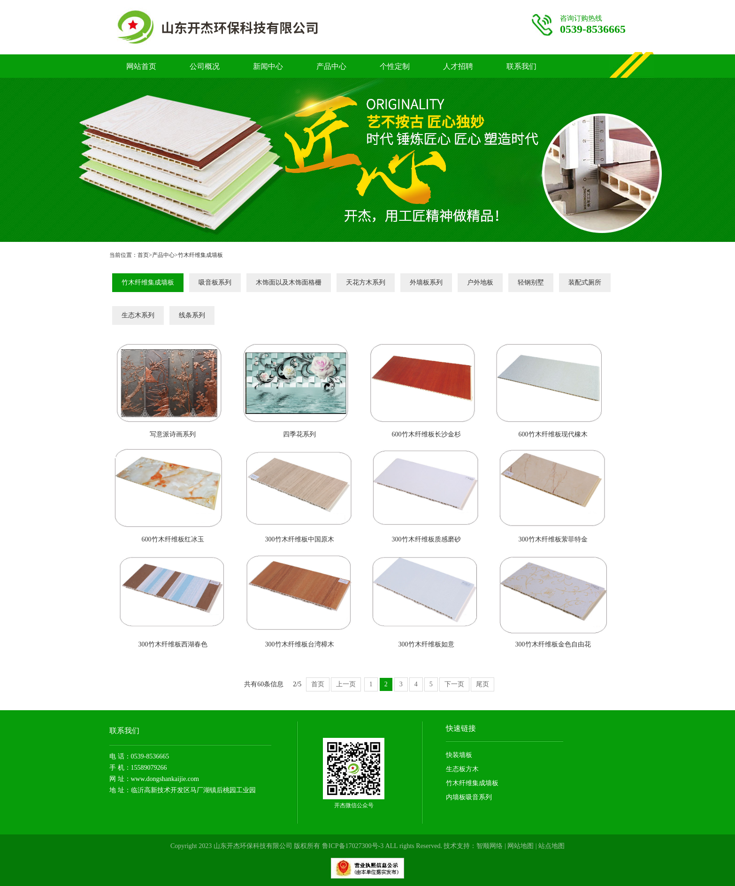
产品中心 (331, 66)
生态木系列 (138, 315)
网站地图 (520, 845)
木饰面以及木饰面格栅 (289, 282)
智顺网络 (489, 845)
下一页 (454, 684)
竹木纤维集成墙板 (200, 255)
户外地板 (480, 282)
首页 (143, 255)
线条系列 (192, 315)
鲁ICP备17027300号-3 (352, 845)
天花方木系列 (365, 282)
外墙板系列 (426, 282)
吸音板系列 (215, 282)
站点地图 (551, 845)
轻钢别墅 (531, 282)
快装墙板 (459, 754)
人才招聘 (458, 66)
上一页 (346, 684)
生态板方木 (462, 769)
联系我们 (521, 66)
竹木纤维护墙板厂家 (236, 27)
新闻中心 (268, 66)
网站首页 (141, 66)
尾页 (482, 684)
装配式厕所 (584, 282)
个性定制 (395, 66)
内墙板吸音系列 (469, 797)
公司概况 (205, 66)
